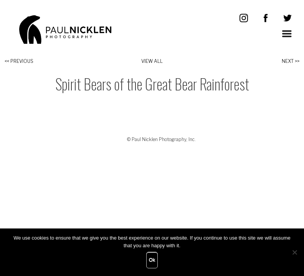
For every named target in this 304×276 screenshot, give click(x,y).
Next (288, 61)
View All (152, 61)
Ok (152, 260)
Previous (21, 61)
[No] (294, 252)
